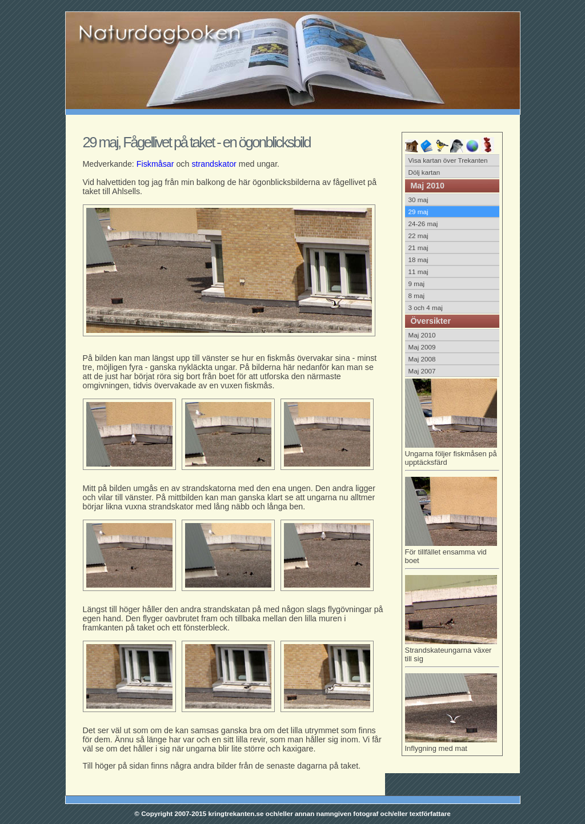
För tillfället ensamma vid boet (452, 554)
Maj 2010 (422, 335)
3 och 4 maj (425, 307)
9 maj (416, 283)
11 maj (418, 271)
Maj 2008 (422, 359)
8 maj (416, 295)
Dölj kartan (424, 172)
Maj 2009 (422, 347)
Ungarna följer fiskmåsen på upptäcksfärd (452, 456)
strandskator (213, 163)
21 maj (418, 247)
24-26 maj (423, 223)
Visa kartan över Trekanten (448, 160)
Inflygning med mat (451, 744)
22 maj (418, 235)
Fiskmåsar (155, 163)
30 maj (418, 199)
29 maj (418, 211)
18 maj (418, 259)
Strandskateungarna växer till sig (452, 652)
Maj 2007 (422, 371)
